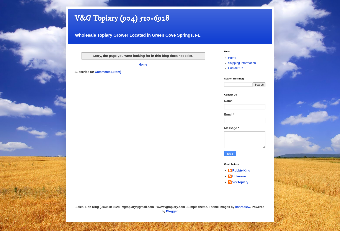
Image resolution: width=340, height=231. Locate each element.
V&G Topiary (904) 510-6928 (122, 18)
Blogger (171, 211)
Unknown (239, 176)
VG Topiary (240, 182)
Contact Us (235, 68)
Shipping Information (242, 63)
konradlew (242, 207)
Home (143, 64)
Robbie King (241, 170)
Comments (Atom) (108, 72)
